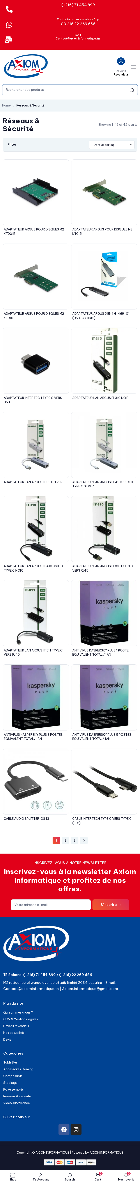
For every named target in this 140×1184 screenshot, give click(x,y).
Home (6, 105)
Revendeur (121, 74)
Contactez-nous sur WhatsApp (78, 19)
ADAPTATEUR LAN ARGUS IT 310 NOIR (100, 398)
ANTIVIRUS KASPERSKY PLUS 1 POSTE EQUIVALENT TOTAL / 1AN (100, 652)
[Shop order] (112, 145)
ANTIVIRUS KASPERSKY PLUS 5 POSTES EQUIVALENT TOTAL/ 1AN (101, 737)
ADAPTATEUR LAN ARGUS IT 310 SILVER (33, 482)
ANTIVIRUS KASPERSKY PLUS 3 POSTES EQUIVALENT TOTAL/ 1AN (33, 737)
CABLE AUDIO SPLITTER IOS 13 (26, 819)
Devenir (121, 70)
